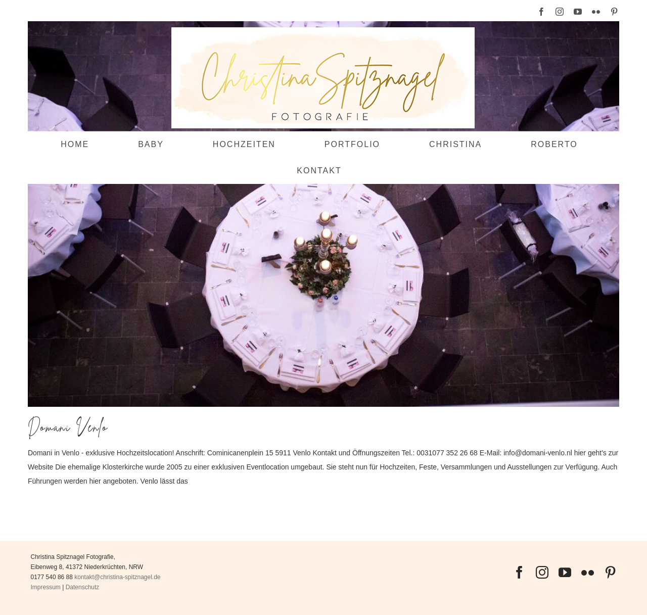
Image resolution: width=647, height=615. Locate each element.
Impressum (46, 587)
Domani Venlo (68, 427)
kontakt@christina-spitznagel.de (117, 577)
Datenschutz (83, 587)
